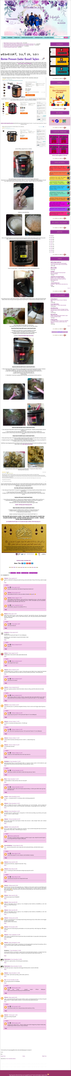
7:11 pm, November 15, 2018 (15, 950)
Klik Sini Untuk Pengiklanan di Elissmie (59, 155)
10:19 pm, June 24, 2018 (13, 917)
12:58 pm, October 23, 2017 (16, 752)
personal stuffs (25, 572)
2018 (51, 250)
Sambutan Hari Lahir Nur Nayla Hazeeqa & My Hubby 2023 (58, 178)
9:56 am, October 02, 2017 (13, 669)
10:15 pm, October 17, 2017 (13, 721)
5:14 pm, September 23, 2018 (14, 934)
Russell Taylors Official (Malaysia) (24, 63)
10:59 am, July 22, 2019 (15, 987)
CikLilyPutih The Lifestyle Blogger (57, 276)
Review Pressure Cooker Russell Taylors (23, 59)
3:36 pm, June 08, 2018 (12, 902)
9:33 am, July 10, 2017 (15, 587)
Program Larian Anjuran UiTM (57, 209)
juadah (18, 572)
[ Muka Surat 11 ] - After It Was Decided (58, 305)
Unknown (6, 578)
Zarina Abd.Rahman (8, 845)
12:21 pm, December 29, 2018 (12, 979)
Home (24, 1056)
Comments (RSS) (44, 1075)
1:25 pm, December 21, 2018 (14, 973)
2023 (51, 241)
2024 (51, 239)
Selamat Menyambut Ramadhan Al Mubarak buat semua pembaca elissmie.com (19, 43)
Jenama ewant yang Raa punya (7, 123)
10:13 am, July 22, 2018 (12, 926)
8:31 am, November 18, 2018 (16, 959)
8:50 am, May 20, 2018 (12, 868)
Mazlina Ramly (7, 959)
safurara (6, 653)
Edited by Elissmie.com (20, 1075)
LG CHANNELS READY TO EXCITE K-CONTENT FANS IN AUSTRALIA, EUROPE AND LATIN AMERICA (59, 321)
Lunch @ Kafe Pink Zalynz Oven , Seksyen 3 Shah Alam (57, 182)
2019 (51, 248)
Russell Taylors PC (33, 572)
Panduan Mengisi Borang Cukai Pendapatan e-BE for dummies (58, 199)
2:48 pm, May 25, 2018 (15, 853)
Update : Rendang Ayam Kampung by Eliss (23, 504)
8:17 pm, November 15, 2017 (15, 761)
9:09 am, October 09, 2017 (16, 644)
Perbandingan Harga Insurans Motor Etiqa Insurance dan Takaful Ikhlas (57, 188)
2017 (51, 252)
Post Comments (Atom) (11, 1058)
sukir (8, 835)
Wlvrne (5, 779)
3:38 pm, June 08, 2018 (12, 910)
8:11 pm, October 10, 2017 (13, 704)
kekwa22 (6, 613)
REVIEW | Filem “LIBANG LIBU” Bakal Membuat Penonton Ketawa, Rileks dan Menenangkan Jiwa (58, 279)
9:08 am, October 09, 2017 (16, 678)
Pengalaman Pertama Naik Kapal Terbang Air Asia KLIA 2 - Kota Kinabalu (57, 194)
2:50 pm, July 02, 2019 (12, 997)
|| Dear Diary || (54, 298)
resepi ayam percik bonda (27, 444)
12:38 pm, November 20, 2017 (17, 787)
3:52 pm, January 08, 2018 (13, 826)
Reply (5, 582)
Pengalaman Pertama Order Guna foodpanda (57, 213)
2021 (51, 244)
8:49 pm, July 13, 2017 (12, 613)
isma (5, 979)
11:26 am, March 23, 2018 (17, 845)
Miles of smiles (54, 267)
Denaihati (52, 271)
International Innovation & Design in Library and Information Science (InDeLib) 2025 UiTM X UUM (60, 310)
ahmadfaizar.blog (54, 308)
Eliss (8, 587)
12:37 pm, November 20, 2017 (17, 770)
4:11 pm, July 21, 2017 (15, 623)
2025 (51, 237)
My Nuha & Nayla (20, 560)
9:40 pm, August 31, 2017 (17, 597)
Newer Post (3, 1056)
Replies (7, 585)
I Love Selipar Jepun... (55, 304)
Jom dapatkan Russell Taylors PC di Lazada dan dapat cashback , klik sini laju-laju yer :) (23, 521)
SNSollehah (6, 761)
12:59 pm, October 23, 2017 (16, 712)
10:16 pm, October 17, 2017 (13, 738)
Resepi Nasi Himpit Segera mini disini (25, 335)
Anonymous (6, 632)
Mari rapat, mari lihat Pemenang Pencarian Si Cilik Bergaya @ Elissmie (57, 204)
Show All (69, 288)
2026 (51, 235)
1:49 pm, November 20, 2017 (14, 796)
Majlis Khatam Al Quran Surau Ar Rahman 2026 (13, 42)
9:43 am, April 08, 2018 (14, 835)
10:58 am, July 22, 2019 (15, 1023)
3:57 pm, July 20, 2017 (13, 632)
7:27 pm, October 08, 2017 (13, 687)
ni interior (6, 796)
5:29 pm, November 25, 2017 (14, 803)
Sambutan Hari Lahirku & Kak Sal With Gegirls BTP (13, 46)
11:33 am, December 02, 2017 (14, 819)
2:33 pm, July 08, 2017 (12, 578)
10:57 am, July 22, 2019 (15, 1006)
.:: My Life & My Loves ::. (55, 283)
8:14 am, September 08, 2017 (17, 605)
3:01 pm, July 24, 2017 (16, 592)
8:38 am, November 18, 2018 (16, 966)
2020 (51, 246)
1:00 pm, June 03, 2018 (12, 895)
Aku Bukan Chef (27, 560)
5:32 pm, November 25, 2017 (14, 811)
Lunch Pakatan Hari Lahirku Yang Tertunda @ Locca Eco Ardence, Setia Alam (19, 45)
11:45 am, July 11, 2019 (12, 1015)
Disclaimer (39, 1075)
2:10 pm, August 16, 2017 (13, 653)
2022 (51, 242)
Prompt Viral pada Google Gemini (10, 47)
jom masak (13, 572)
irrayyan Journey (54, 319)
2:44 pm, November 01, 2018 (14, 942)
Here (15, 1075)
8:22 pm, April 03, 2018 (12, 862)
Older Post (44, 1056)
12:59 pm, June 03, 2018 (13, 885)
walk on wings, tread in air (56, 262)
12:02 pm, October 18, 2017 (13, 744)
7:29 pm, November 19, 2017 (13, 779)
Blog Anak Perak (54, 314)
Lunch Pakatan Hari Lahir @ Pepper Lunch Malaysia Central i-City (58, 168)
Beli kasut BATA (54, 268)
